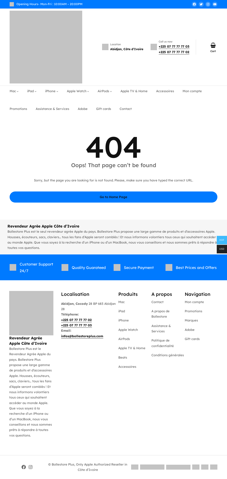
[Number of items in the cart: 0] (213, 45)
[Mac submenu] (18, 91)
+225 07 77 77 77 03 (174, 46)
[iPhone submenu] (57, 91)
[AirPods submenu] (111, 91)
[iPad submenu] (36, 91)
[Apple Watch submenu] (88, 91)
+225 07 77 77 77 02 (174, 52)
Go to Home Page (113, 197)
